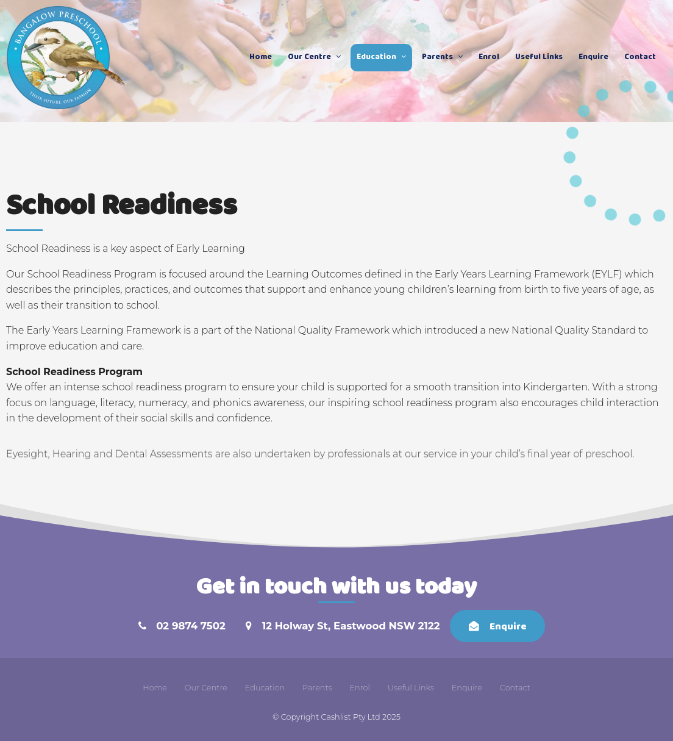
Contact (640, 57)
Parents (437, 57)
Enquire (593, 57)
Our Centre (309, 57)
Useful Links (539, 57)
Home (260, 57)
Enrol (489, 57)
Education (376, 57)
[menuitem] (154, 688)
